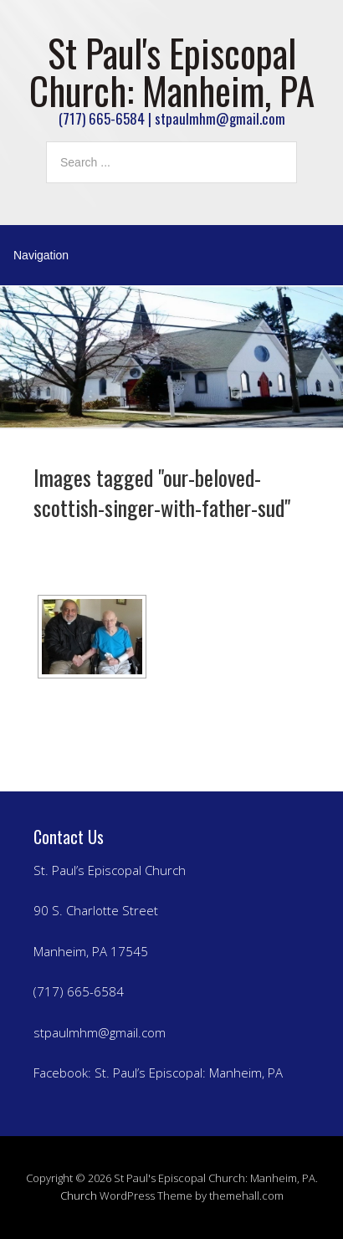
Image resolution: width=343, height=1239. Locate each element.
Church (78, 1195)
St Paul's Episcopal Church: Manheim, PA (172, 71)
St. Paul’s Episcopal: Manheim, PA (189, 1072)
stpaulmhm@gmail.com (99, 1032)
